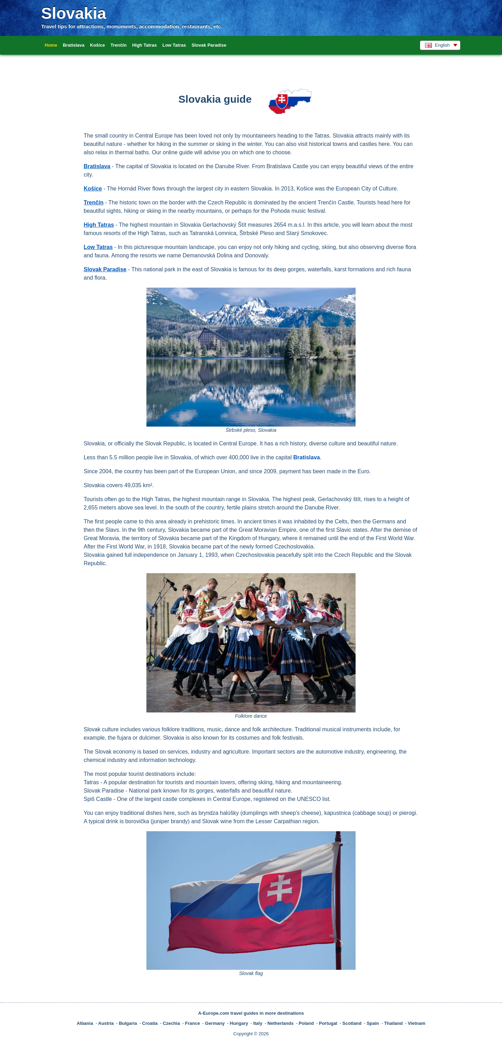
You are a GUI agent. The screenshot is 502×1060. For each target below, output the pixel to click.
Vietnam (416, 1023)
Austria (106, 1023)
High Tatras (144, 45)
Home (51, 45)
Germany (215, 1023)
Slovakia (73, 13)
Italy (257, 1023)
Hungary (239, 1023)
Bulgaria (128, 1023)
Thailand (393, 1023)
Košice (97, 45)
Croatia (150, 1023)
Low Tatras (174, 45)
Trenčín (119, 45)
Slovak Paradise (208, 45)
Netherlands (280, 1023)
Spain (373, 1023)
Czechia (171, 1023)
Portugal (328, 1023)
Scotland (352, 1023)
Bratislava (73, 45)
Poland (306, 1023)
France (192, 1023)
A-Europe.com (213, 1013)
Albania (85, 1023)
